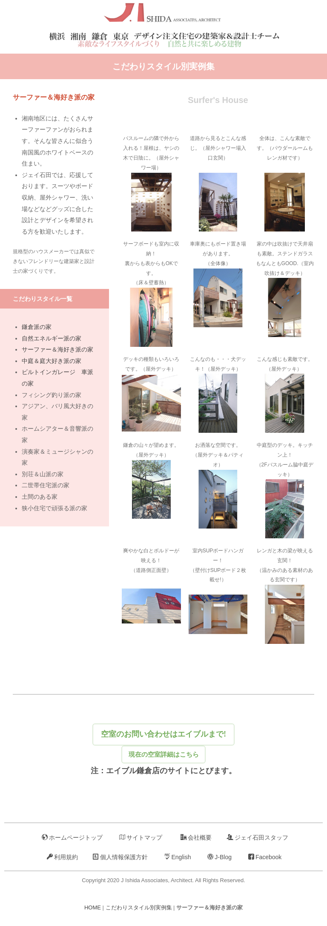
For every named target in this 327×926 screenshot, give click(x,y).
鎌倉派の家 (37, 326)
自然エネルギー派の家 (51, 338)
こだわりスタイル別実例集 (163, 66)
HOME (92, 908)
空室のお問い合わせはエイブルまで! (163, 725)
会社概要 (196, 837)
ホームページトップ (72, 837)
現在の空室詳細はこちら (163, 753)
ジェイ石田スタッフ (257, 837)
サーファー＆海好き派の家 (57, 349)
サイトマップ (140, 837)
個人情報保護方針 (120, 857)
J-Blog (219, 857)
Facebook (264, 857)
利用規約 (62, 857)
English (177, 857)
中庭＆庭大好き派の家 (51, 360)
